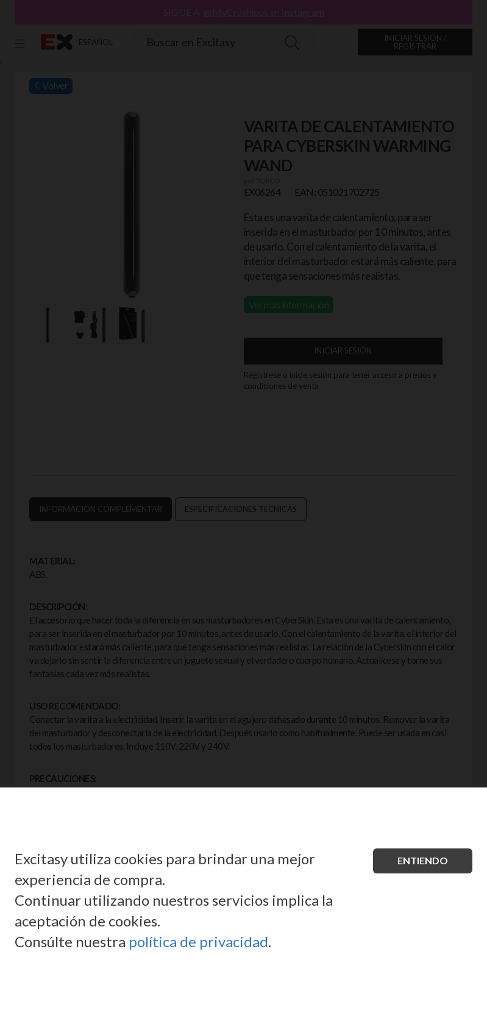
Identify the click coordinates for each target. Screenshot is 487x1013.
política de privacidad (198, 941)
